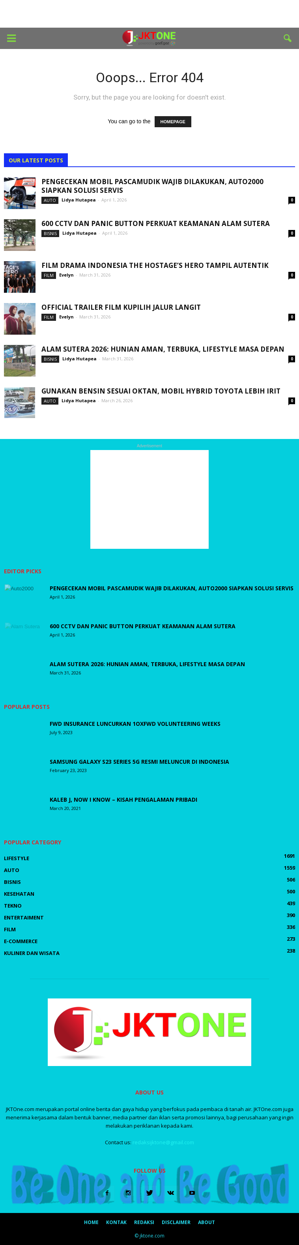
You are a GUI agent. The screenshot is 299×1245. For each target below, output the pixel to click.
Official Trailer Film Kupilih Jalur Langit (121, 307)
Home (91, 1222)
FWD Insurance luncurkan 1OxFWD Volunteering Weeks (136, 723)
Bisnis (50, 233)
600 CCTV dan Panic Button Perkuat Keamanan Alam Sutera (155, 223)
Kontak (116, 1222)
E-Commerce (20, 941)
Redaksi (144, 1222)
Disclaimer (176, 1222)
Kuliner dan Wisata (32, 953)
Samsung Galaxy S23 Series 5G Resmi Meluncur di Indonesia (139, 761)
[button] (288, 38)
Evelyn (66, 275)
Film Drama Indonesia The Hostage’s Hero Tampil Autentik (155, 265)
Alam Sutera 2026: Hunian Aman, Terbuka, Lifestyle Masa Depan (162, 349)
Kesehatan (19, 893)
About (206, 1222)
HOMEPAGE (173, 121)
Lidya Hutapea (79, 200)
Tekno (13, 905)
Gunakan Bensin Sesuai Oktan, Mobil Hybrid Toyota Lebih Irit (160, 391)
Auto (50, 200)
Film (49, 275)
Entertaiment (24, 917)
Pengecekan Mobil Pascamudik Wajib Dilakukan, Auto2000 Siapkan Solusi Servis (152, 186)
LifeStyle (16, 858)
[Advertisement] (149, 14)
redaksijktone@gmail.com (163, 1142)
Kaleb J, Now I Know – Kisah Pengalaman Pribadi (123, 799)
